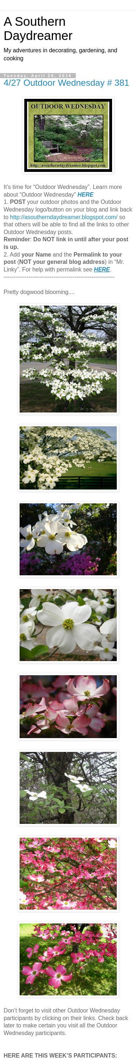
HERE (86, 195)
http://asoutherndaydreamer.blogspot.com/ (64, 217)
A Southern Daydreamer (38, 29)
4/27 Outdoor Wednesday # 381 (66, 83)
